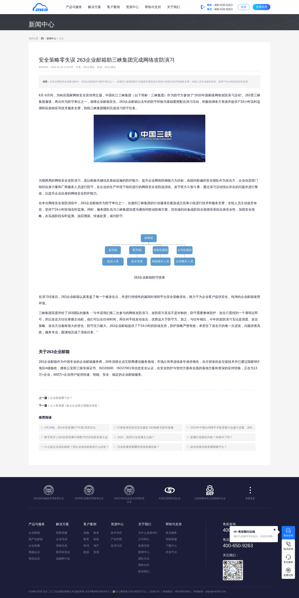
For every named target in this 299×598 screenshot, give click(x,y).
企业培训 (61, 539)
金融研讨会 (63, 558)
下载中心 (171, 545)
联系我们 (144, 571)
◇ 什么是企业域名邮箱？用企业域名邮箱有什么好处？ (75, 446)
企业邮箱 (34, 532)
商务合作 (144, 565)
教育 (86, 539)
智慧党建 (61, 532)
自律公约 (155, 591)
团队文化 (144, 558)
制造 (96, 539)
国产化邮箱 (36, 539)
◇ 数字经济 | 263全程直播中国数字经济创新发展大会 (74, 437)
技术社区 (116, 545)
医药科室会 (63, 552)
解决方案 (94, 7)
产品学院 (116, 539)
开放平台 (171, 552)
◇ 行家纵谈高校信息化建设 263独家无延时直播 (143, 427)
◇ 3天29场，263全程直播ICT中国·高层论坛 (68, 427)
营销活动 (61, 545)
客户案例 (113, 7)
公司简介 (144, 539)
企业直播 (34, 545)
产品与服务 (74, 7)
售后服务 (171, 532)
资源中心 (132, 7)
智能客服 (171, 539)
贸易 (96, 552)
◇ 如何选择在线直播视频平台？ (207, 446)
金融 (86, 532)
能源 (86, 552)
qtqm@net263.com (216, 591)
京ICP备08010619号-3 (97, 591)
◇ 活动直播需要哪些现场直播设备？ (137, 446)
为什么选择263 (147, 532)
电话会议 (34, 558)
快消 (86, 545)
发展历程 (144, 545)
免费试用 (261, 6)
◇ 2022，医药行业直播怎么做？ (134, 437)
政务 (96, 532)
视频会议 (34, 552)
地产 (96, 545)
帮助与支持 (153, 7)
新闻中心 (51, 38)
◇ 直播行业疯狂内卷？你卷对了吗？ (210, 437)
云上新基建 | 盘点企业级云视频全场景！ (75, 405)
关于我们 (173, 7)
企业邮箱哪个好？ (61, 397)
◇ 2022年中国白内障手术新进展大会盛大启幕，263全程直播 (221, 427)
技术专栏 (116, 532)
